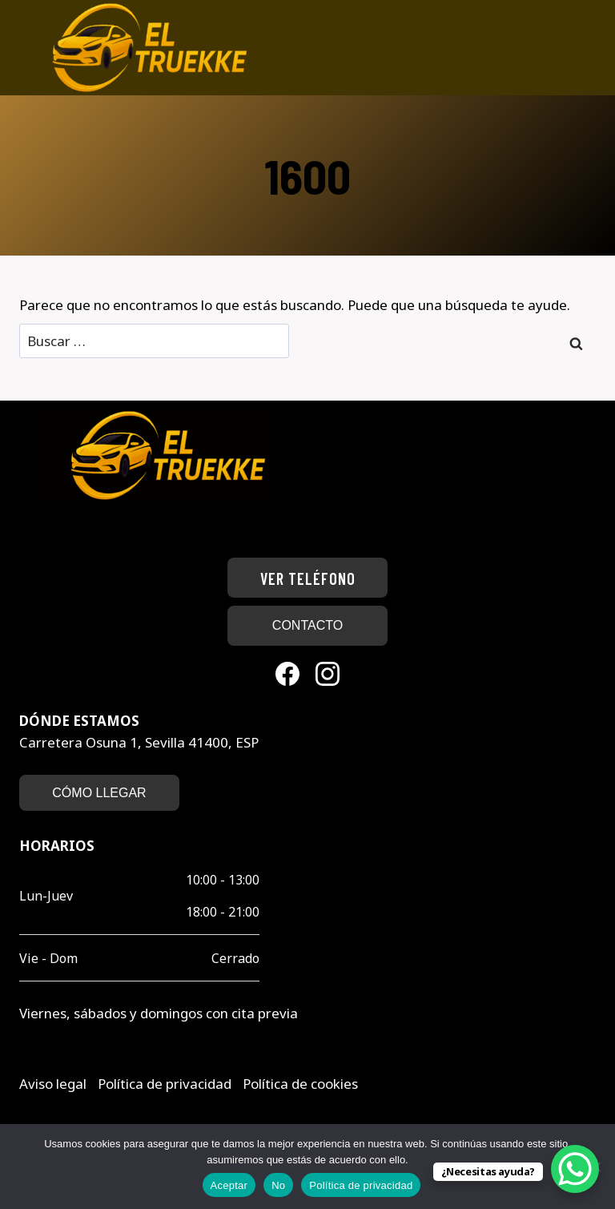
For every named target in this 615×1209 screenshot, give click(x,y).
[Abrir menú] (589, 47)
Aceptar (229, 1185)
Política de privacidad (166, 1083)
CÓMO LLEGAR (99, 793)
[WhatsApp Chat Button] (575, 1169)
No (278, 1185)
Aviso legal (54, 1083)
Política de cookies (300, 1083)
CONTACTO (307, 625)
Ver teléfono (308, 578)
